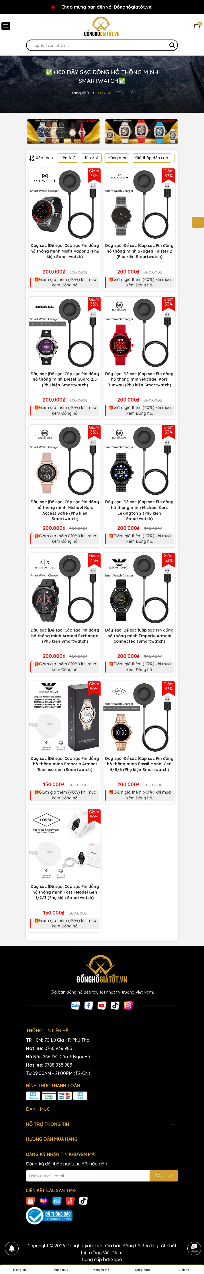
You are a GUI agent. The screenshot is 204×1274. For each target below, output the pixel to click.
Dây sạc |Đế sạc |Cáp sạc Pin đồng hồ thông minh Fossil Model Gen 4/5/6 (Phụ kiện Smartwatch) (139, 764)
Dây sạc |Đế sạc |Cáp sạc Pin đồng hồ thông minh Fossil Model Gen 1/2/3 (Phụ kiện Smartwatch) (65, 892)
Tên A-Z (68, 157)
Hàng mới (117, 157)
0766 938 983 (58, 1048)
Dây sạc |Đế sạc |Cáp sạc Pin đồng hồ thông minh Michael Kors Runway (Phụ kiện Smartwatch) (139, 379)
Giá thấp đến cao (151, 157)
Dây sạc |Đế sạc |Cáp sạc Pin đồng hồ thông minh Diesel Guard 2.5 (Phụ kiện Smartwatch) (65, 379)
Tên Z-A (91, 157)
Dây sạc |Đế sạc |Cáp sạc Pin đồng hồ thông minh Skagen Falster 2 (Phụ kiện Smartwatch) (139, 251)
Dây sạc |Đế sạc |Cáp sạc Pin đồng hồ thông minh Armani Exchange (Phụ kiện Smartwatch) (65, 636)
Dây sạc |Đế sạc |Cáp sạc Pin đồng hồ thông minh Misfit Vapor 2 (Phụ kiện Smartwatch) (64, 251)
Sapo (116, 1259)
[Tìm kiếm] (172, 45)
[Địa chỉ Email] (102, 1175)
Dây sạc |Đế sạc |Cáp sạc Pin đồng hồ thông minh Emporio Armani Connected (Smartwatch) (139, 636)
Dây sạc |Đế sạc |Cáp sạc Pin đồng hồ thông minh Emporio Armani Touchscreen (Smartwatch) (65, 764)
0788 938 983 (58, 1065)
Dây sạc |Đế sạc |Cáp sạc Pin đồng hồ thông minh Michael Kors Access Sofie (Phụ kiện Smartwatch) (65, 510)
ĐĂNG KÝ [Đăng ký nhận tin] (163, 1175)
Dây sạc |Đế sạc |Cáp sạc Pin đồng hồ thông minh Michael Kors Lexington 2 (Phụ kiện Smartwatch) (139, 510)
